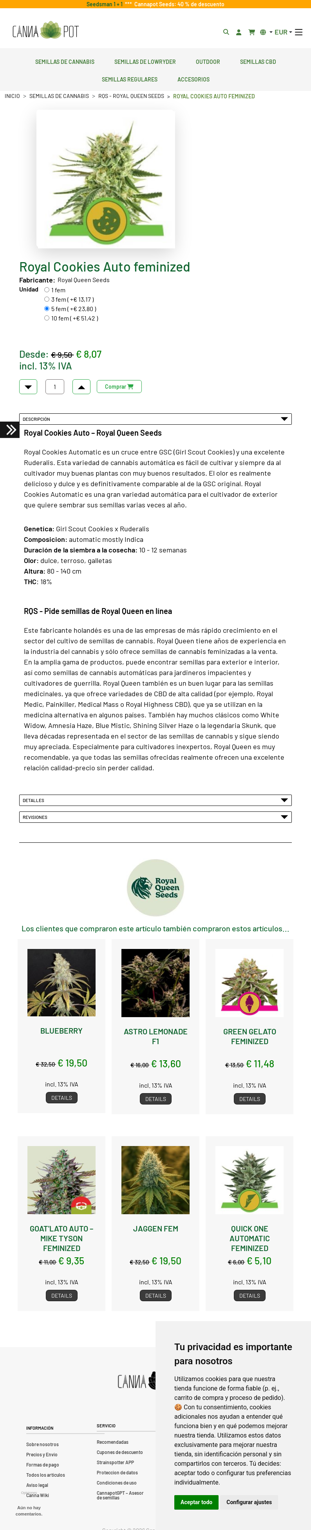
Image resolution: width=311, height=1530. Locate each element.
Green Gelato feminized (249, 1036)
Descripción (155, 419)
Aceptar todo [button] (196, 1502)
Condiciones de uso (117, 1482)
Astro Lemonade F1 (156, 1036)
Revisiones (155, 817)
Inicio (12, 95)
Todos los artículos (45, 1474)
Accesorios (193, 78)
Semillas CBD (258, 60)
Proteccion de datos (117, 1472)
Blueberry (61, 1030)
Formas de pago (42, 1464)
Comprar (119, 386)
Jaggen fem (155, 1228)
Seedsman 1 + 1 (106, 4)
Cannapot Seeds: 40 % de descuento (178, 4)
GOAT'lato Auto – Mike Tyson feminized (61, 1238)
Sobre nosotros (42, 1444)
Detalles (155, 800)
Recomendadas (112, 1441)
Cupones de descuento (120, 1452)
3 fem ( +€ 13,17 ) (72, 299)
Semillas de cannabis (64, 60)
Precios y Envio (42, 1454)
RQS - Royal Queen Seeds (131, 95)
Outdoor (208, 60)
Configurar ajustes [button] (249, 1502)
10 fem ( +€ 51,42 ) (74, 318)
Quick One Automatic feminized (250, 1238)
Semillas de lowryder (145, 60)
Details (61, 1097)
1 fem (58, 289)
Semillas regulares (129, 78)
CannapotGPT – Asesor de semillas (120, 1495)
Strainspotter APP (115, 1462)
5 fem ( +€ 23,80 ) (73, 308)
